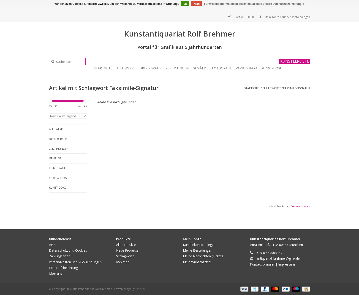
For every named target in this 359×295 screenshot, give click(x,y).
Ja (185, 3)
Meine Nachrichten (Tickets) (203, 256)
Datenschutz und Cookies (68, 250)
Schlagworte (271, 88)
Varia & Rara (246, 68)
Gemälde (200, 68)
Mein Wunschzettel (197, 262)
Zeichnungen (177, 68)
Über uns (55, 273)
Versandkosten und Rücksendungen (75, 262)
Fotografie (222, 68)
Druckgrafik (150, 68)
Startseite (103, 68)
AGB (52, 244)
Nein (197, 3)
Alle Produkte (126, 244)
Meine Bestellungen (197, 250)
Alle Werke (126, 68)
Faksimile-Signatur (296, 88)
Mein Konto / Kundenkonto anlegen (284, 17)
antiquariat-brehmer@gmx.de (278, 258)
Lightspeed (137, 289)
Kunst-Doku (272, 68)
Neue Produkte (127, 250)
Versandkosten (300, 206)
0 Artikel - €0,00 (241, 17)
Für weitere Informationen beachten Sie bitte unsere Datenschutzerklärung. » (254, 3)
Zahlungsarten (59, 256)
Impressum (286, 264)
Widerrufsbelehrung (63, 268)
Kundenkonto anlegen (199, 244)
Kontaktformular (262, 264)
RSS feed (122, 262)
